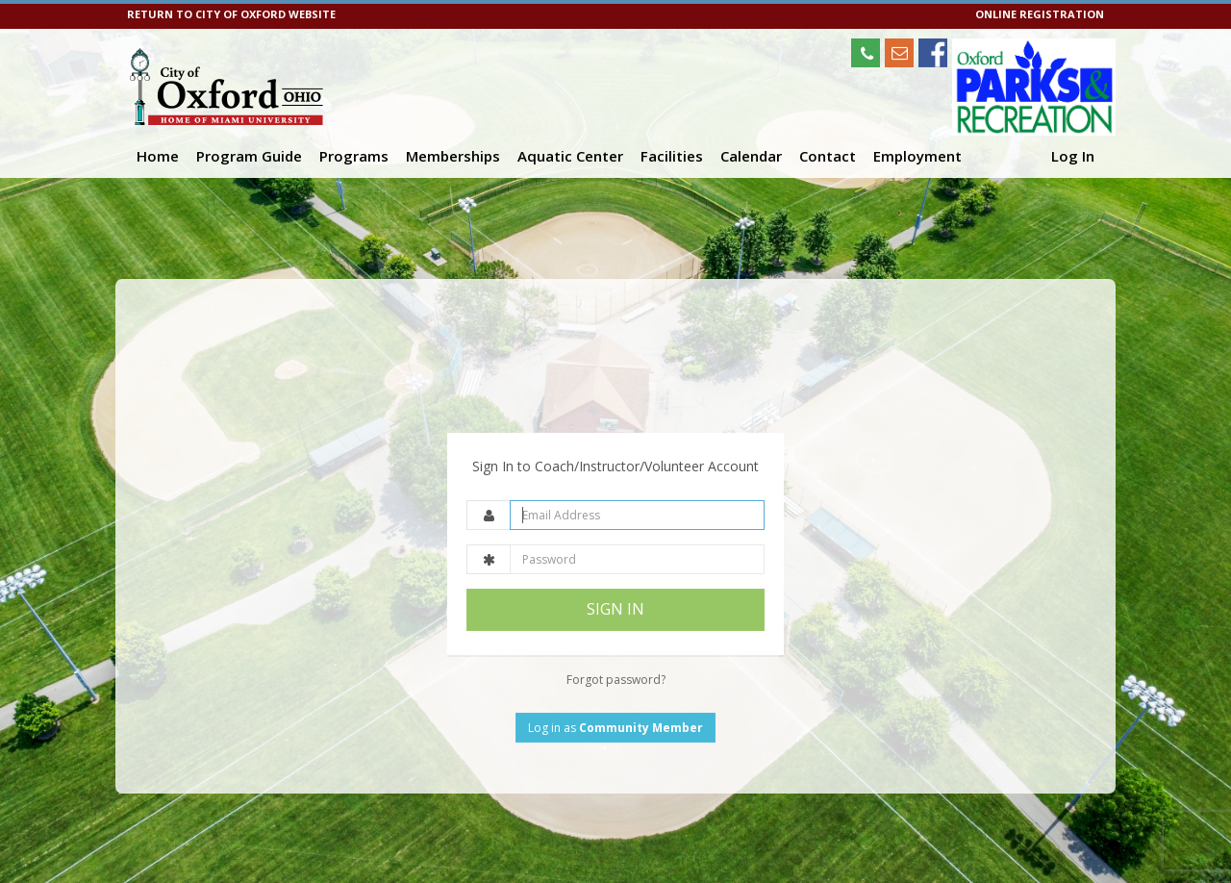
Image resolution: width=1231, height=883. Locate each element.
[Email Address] (637, 469)
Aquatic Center (570, 155)
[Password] (637, 513)
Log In (1072, 155)
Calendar (751, 155)
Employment (917, 155)
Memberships (453, 155)
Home (158, 155)
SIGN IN (615, 562)
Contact (827, 155)
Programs (354, 155)
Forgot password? (616, 632)
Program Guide (249, 155)
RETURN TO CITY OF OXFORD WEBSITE (231, 14)
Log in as (615, 680)
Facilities (672, 155)
